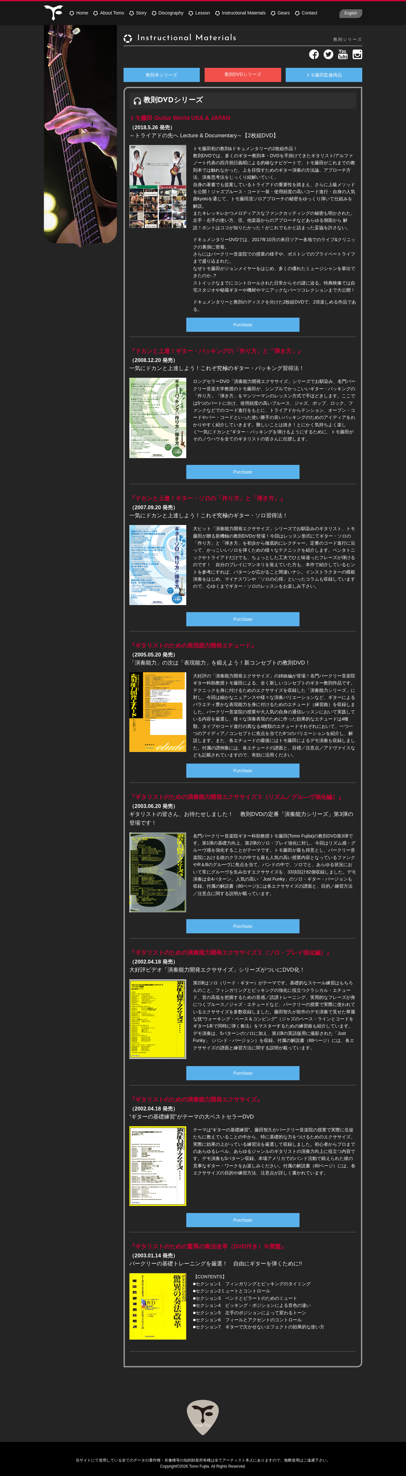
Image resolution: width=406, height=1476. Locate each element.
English (351, 13)
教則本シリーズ (161, 74)
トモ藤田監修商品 (324, 74)
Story (138, 12)
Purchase (242, 324)
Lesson (199, 12)
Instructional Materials (240, 12)
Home (78, 12)
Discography (168, 12)
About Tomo (108, 12)
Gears (280, 12)
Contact (306, 12)
